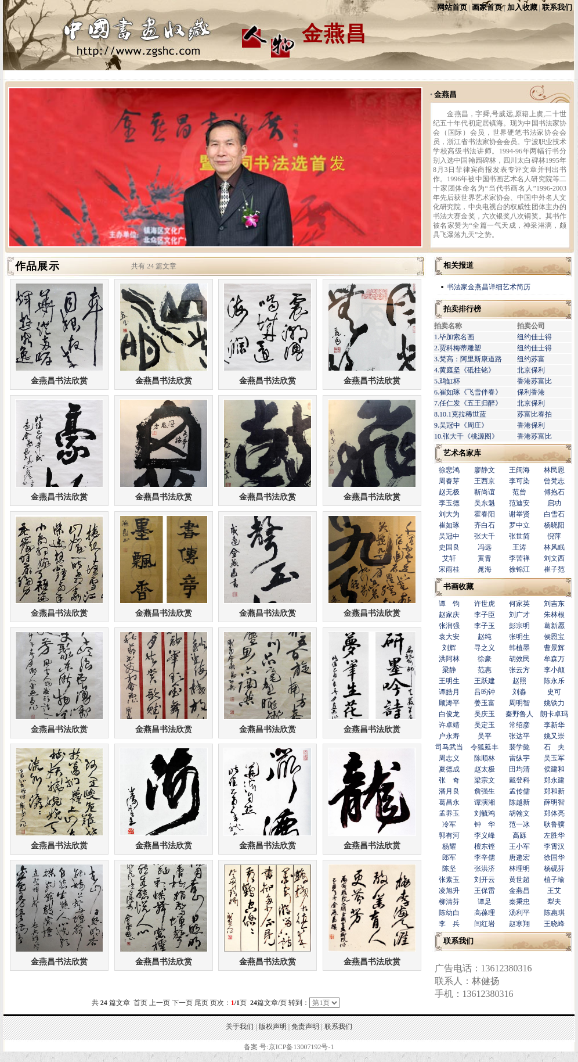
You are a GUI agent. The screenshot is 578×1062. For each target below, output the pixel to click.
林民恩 (554, 470)
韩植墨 (519, 648)
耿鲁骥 (554, 824)
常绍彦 (519, 725)
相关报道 (458, 265)
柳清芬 (449, 902)
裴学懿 (519, 747)
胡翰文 (519, 813)
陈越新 (519, 802)
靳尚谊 (484, 492)
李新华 (554, 725)
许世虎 (484, 604)
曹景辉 (554, 648)
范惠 (485, 670)
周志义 (449, 758)
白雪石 (554, 514)
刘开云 (484, 880)
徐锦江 (519, 569)
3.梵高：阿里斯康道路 (468, 359)
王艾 (554, 891)
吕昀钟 (484, 692)
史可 (554, 692)
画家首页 (487, 7)
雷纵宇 (519, 758)
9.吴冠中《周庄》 (461, 425)
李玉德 (449, 503)
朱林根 (554, 615)
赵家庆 (449, 615)
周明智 (519, 703)
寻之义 (484, 648)
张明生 (519, 637)
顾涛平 (449, 703)
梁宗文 (484, 780)
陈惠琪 (554, 913)
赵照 (519, 681)
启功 (554, 503)
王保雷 (484, 891)
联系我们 (557, 7)
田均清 (519, 769)
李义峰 (484, 835)
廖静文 (484, 470)
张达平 (519, 736)
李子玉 (484, 626)
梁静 (449, 670)
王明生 (449, 681)
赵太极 (484, 769)
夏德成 (449, 769)
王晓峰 (554, 924)
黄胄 (485, 558)
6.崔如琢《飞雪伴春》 (468, 392)
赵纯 (485, 637)
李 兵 (449, 924)
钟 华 (484, 824)
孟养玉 (449, 813)
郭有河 (449, 835)
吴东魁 (484, 503)
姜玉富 (484, 703)
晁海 (485, 569)
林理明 (519, 868)
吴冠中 (449, 536)
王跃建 (484, 681)
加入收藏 (522, 7)
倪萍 (554, 536)
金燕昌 (445, 94)
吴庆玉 (484, 714)
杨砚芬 (554, 868)
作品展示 (37, 266)
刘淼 (519, 692)
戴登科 (519, 780)
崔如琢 (449, 525)
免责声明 (305, 1026)
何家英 (519, 604)
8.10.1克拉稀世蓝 (460, 414)
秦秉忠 (519, 902)
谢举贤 (519, 514)
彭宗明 (519, 626)
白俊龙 (449, 714)
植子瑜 (554, 880)
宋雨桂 (449, 569)
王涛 (519, 547)
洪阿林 (449, 659)
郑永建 (554, 780)
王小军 (519, 846)
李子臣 (484, 615)
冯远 (485, 547)
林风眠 (554, 547)
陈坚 (449, 868)
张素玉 (449, 880)
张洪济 (484, 868)
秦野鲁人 (519, 714)
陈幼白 (449, 913)
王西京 (484, 481)
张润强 (449, 626)
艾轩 (449, 558)
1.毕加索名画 (454, 337)
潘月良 (449, 791)
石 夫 (554, 747)
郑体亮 (554, 813)
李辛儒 (484, 857)
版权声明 (273, 1026)
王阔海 (519, 470)
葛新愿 (554, 626)
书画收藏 (458, 586)
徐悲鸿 (449, 470)
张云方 (519, 670)
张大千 (484, 536)
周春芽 (449, 481)
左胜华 (554, 835)
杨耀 (449, 846)
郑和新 (554, 791)
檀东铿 (484, 846)
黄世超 (519, 880)
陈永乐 (554, 681)
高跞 (519, 835)
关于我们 (240, 1026)
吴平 (485, 736)
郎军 (449, 857)
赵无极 (449, 492)
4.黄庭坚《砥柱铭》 (464, 370)
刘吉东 (554, 604)
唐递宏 (519, 857)
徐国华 (554, 857)
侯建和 (554, 769)
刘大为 (449, 514)
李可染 (519, 481)
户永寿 (449, 736)
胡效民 (519, 659)
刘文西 (554, 558)
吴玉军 (554, 758)
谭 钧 (449, 604)
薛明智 (554, 802)
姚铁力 (554, 703)
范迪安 (519, 503)
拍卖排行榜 (462, 308)
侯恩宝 (554, 637)
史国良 (449, 547)
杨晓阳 (554, 525)
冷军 (449, 824)
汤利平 (519, 913)
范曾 (519, 492)
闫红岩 (484, 924)
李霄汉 (554, 846)
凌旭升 (449, 891)
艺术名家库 (462, 453)
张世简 (519, 536)
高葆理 (484, 913)
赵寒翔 (519, 924)
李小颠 (554, 670)
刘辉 (449, 648)
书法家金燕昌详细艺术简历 (488, 287)
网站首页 (452, 7)
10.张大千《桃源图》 (466, 436)
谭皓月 (449, 692)
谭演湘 (484, 802)
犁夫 (554, 902)
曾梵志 (554, 481)
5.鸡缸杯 (447, 381)
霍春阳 (484, 514)
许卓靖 (449, 725)
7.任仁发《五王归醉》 (468, 403)
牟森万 (554, 659)
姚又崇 (554, 736)
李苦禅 (519, 558)
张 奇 (449, 780)
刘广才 (519, 615)
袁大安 (449, 637)
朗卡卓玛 (554, 714)
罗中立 (519, 525)
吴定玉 (484, 725)
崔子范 (554, 569)
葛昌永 (449, 802)
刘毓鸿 (484, 813)
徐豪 (485, 659)
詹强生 (484, 791)
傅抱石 (554, 492)
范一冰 (519, 824)
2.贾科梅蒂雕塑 (457, 348)
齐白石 (484, 525)
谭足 (485, 902)
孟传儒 (519, 791)
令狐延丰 (484, 747)
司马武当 (449, 747)
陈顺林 (484, 758)
